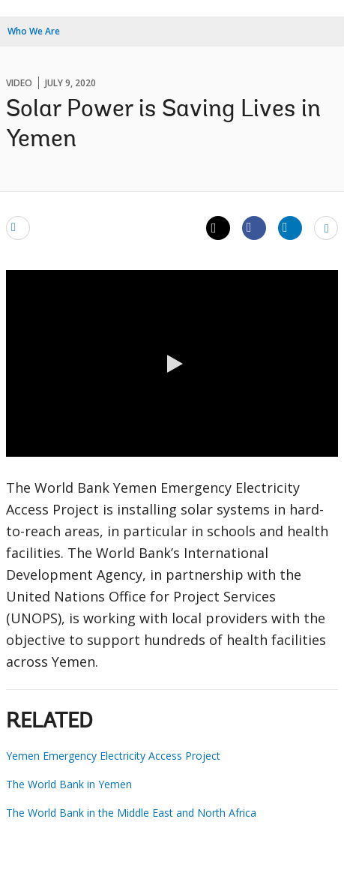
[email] (18, 227)
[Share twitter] (218, 228)
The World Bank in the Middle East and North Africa (131, 813)
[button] (172, 364)
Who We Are (33, 31)
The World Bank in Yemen (69, 784)
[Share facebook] (254, 227)
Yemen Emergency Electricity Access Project (113, 755)
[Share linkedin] (290, 227)
